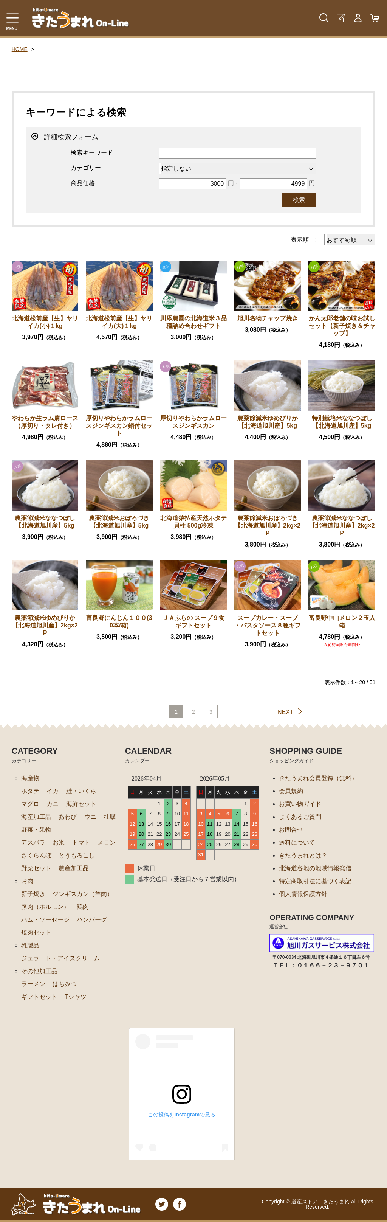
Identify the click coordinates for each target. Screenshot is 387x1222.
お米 (59, 842)
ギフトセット (39, 997)
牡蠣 (110, 817)
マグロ (30, 804)
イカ (52, 791)
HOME (20, 49)
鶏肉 (83, 907)
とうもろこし (77, 855)
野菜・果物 (36, 829)
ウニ (90, 817)
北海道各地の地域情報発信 (315, 868)
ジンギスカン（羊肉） (83, 894)
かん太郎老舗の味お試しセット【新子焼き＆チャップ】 (342, 326)
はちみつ (65, 984)
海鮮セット (81, 804)
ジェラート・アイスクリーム (60, 958)
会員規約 (291, 791)
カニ (52, 804)
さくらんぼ (36, 855)
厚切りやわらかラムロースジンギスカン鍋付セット (119, 425)
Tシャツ (76, 997)
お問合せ (291, 829)
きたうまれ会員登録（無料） (318, 778)
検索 (299, 200)
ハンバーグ (92, 919)
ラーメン (33, 984)
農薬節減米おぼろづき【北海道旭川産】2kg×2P (267, 525)
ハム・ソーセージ (45, 919)
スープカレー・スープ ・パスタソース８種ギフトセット (267, 625)
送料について (297, 842)
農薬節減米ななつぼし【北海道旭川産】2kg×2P (342, 525)
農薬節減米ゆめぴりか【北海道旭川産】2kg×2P (45, 625)
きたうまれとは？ (303, 855)
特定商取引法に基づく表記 (315, 881)
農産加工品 (74, 868)
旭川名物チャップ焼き (267, 318)
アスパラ (33, 842)
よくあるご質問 (300, 817)
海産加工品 (36, 817)
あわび (68, 817)
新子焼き (33, 894)
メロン (107, 842)
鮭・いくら (81, 791)
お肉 (27, 881)
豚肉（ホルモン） (45, 907)
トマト (81, 842)
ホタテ (30, 791)
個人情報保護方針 (303, 894)
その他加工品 (39, 971)
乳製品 (30, 945)
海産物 (30, 778)
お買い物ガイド (300, 804)
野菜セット (36, 868)
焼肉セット (36, 932)
